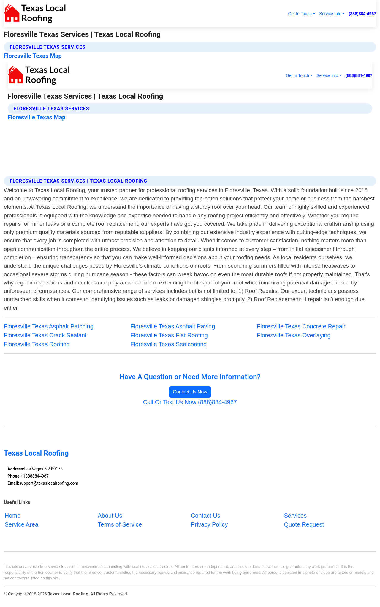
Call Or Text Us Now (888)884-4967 (190, 402)
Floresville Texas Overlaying (294, 335)
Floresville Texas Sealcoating (168, 344)
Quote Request (304, 524)
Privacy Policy (209, 524)
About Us (110, 515)
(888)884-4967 (362, 13)
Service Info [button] (330, 13)
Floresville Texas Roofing (37, 344)
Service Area (21, 524)
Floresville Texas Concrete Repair (301, 326)
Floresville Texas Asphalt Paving (172, 326)
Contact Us (205, 515)
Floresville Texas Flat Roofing (169, 335)
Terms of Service (120, 524)
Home (12, 515)
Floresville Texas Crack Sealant (45, 335)
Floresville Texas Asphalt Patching (49, 326)
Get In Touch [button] (300, 13)
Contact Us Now (190, 391)
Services (295, 515)
